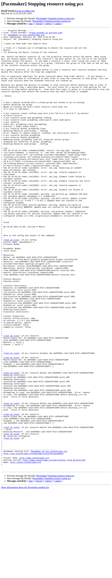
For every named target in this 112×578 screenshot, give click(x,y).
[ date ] (31, 23)
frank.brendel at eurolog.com (45, 33)
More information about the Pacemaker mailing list (25, 575)
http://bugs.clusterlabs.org (25, 549)
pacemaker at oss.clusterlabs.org (26, 36)
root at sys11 (12, 282)
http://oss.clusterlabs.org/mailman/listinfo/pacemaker (34, 538)
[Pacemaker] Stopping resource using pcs (55, 18)
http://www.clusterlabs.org (34, 543)
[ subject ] (48, 23)
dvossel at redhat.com (24, 11)
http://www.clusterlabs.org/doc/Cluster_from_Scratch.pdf (54, 546)
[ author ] (58, 23)
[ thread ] (39, 23)
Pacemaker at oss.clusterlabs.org (49, 536)
